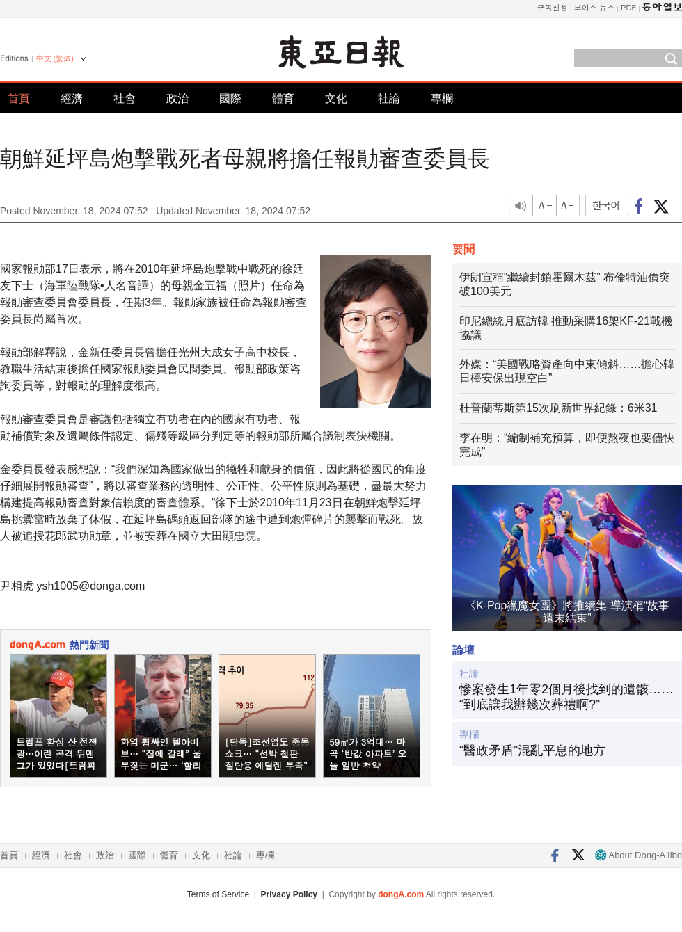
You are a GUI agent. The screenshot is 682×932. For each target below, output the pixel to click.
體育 (283, 98)
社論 (389, 98)
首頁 (19, 98)
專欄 (442, 98)
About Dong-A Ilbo (638, 855)
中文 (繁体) (55, 58)
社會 (124, 98)
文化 (336, 98)
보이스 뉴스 (594, 7)
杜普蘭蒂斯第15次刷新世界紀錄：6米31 (558, 408)
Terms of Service (218, 894)
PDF (628, 7)
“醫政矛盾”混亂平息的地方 (532, 750)
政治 (177, 98)
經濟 (72, 98)
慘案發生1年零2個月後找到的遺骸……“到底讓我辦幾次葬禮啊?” (566, 697)
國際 (230, 98)
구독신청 (552, 7)
